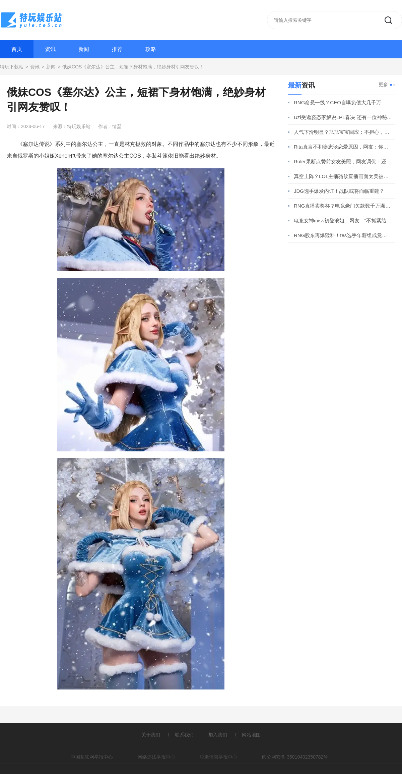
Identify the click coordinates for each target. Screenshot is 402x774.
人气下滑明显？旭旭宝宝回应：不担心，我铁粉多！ (343, 132)
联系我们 (184, 734)
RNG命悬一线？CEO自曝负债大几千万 (337, 102)
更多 (383, 84)
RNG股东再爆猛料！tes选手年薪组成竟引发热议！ (343, 235)
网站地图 (251, 734)
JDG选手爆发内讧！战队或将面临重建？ (339, 191)
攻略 (150, 49)
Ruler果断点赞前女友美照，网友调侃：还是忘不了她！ (343, 161)
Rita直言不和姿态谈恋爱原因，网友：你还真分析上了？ (343, 147)
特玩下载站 (11, 66)
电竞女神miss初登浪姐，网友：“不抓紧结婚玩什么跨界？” (343, 220)
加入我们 (217, 734)
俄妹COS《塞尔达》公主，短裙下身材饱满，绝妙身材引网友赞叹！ (133, 66)
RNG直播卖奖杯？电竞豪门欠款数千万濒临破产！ (343, 206)
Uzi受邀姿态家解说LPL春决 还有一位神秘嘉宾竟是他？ (343, 117)
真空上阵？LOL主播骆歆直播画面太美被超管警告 (343, 176)
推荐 (117, 49)
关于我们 (150, 734)
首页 (16, 49)
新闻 (83, 49)
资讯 (50, 49)
